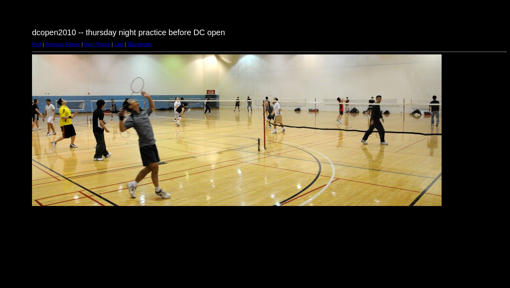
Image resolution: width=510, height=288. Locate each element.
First (36, 44)
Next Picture (97, 44)
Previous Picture (62, 44)
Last (118, 44)
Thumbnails (139, 44)
